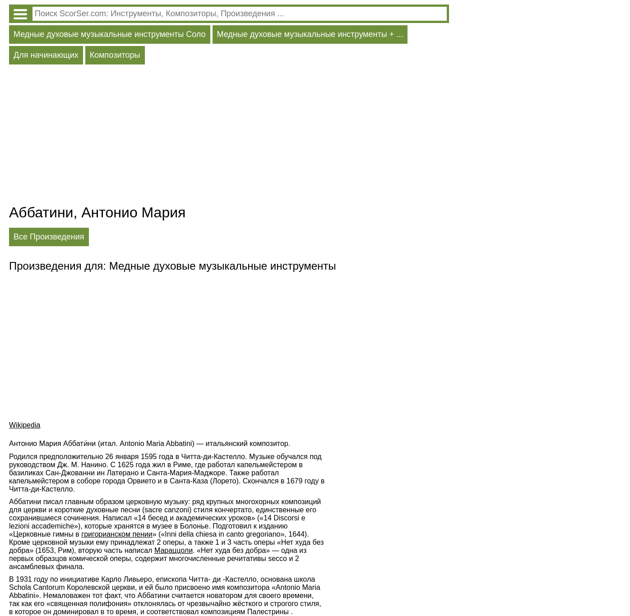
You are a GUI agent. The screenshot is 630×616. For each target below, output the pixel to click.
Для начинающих (46, 55)
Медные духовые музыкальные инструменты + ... (310, 34)
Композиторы (115, 55)
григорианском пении (116, 534)
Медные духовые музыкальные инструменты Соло (110, 34)
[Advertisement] (229, 137)
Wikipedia (24, 425)
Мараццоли (173, 550)
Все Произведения (49, 236)
